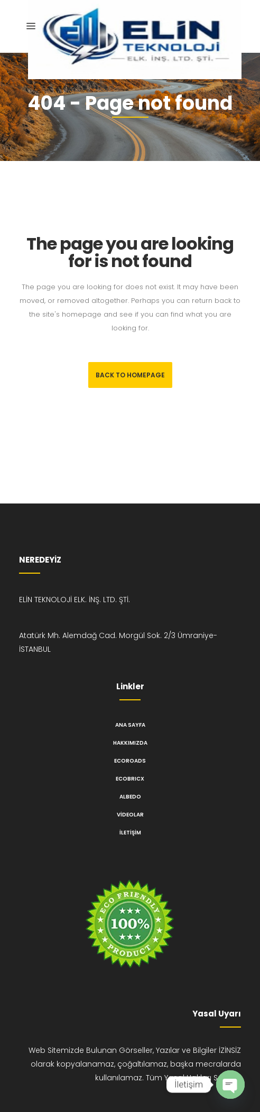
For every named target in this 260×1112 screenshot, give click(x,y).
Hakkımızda (130, 743)
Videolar (130, 815)
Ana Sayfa (130, 725)
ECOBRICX (130, 779)
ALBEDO (130, 797)
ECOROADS (130, 761)
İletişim (130, 833)
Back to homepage (130, 374)
